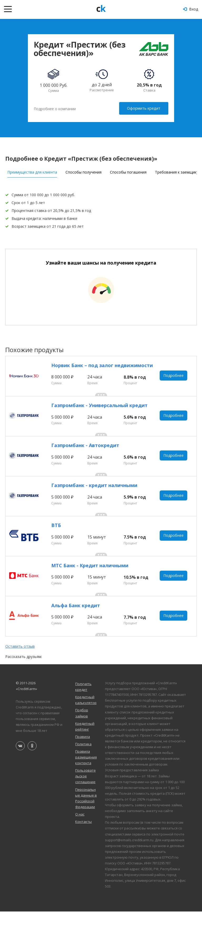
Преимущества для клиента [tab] (32, 171)
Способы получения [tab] (83, 171)
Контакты (83, 836)
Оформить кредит (144, 108)
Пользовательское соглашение (85, 791)
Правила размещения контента (86, 772)
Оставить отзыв (20, 661)
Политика (83, 759)
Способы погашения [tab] (128, 171)
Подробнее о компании (55, 108)
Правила (82, 751)
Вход (190, 9)
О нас (79, 829)
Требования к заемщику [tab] (176, 171)
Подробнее (174, 376)
